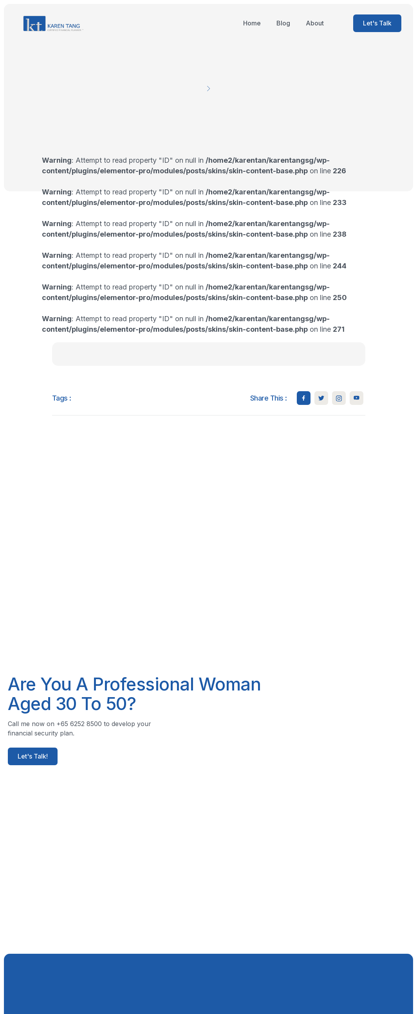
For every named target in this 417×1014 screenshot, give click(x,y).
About (315, 23)
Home (252, 23)
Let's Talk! (33, 756)
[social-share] (303, 398)
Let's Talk (377, 23)
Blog (283, 23)
